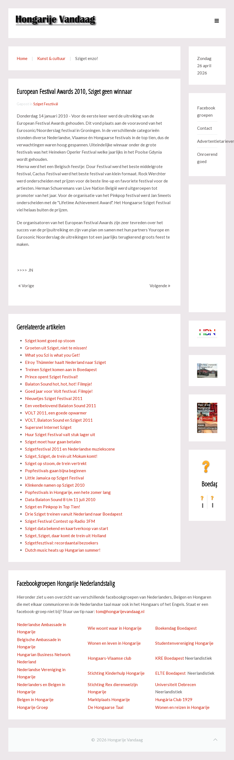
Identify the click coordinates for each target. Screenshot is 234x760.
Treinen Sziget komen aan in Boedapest (61, 369)
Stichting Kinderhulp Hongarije (116, 673)
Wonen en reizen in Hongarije (182, 707)
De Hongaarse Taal (105, 707)
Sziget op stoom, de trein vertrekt (56, 463)
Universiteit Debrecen (175, 684)
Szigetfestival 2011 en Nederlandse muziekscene (70, 448)
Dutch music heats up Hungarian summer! (62, 550)
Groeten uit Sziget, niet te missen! (56, 347)
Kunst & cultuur (51, 58)
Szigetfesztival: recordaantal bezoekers (61, 542)
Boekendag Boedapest (176, 628)
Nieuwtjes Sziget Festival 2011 (53, 398)
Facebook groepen (206, 111)
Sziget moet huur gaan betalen (53, 441)
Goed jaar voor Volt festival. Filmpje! (59, 391)
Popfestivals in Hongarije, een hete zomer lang (68, 492)
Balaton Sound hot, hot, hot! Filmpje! (58, 383)
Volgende (160, 285)
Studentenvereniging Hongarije (184, 643)
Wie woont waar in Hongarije (115, 628)
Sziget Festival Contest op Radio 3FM (60, 521)
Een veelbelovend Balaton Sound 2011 (60, 405)
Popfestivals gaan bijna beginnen (55, 470)
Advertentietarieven (207, 141)
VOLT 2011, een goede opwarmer (56, 412)
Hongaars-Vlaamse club (109, 658)
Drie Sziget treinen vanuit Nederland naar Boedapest (73, 513)
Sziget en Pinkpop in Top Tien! (52, 506)
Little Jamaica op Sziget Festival (54, 477)
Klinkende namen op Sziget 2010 (55, 485)
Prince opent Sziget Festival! (51, 376)
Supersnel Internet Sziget (48, 427)
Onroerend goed (207, 158)
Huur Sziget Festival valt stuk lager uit (60, 434)
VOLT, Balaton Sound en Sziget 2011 (59, 420)
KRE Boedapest (169, 658)
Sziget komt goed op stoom (50, 340)
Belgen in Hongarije (35, 699)
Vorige (26, 285)
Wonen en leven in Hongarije (114, 643)
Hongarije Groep (32, 707)
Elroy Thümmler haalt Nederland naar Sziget (65, 362)
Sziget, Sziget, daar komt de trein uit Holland (65, 535)
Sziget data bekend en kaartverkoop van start (66, 528)
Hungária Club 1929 (173, 699)
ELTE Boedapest (170, 673)
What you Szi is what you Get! (52, 355)
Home (22, 58)
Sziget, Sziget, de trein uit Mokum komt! (61, 456)
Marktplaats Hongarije (109, 699)
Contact (204, 128)
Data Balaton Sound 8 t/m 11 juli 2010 (60, 499)
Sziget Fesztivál (45, 104)
